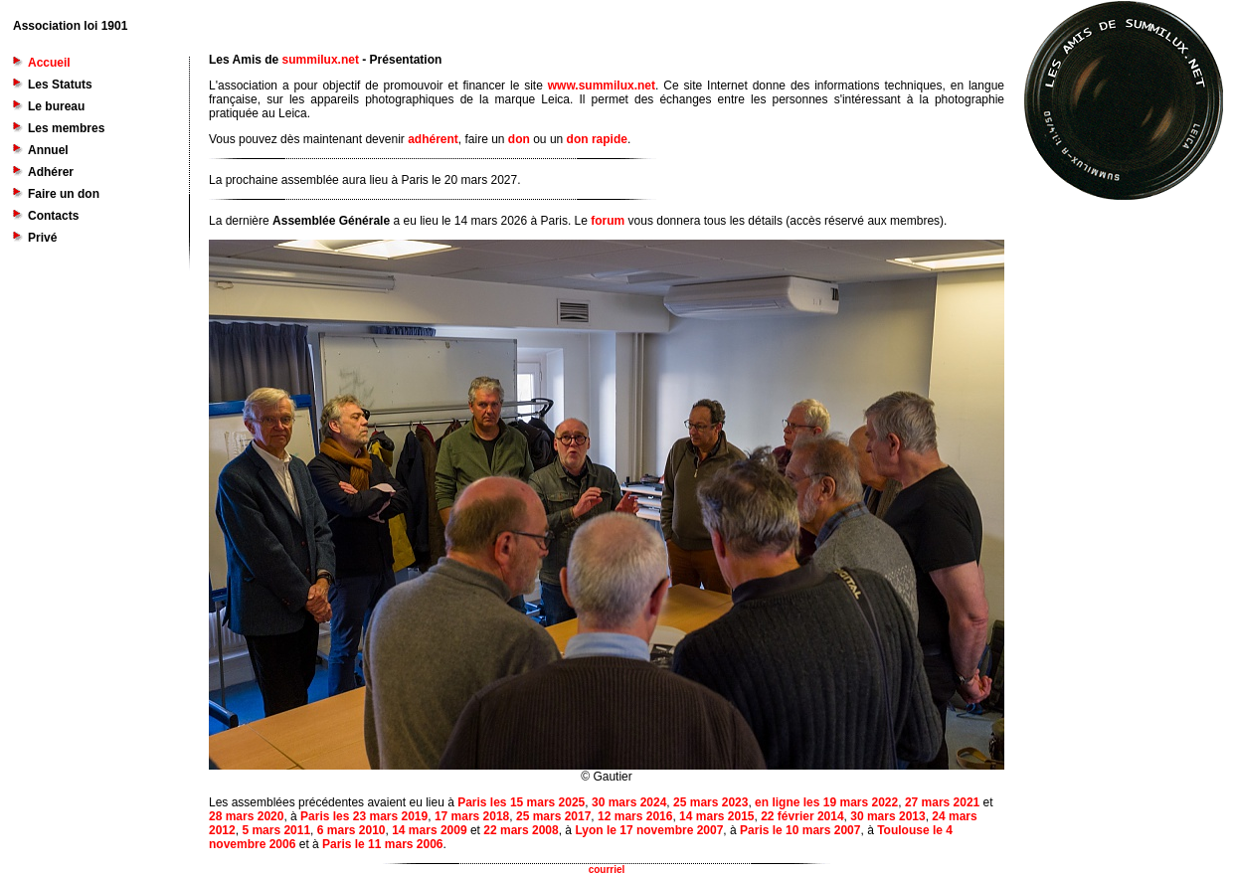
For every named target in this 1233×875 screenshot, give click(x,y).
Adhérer (51, 172)
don (519, 139)
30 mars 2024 (629, 802)
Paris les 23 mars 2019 (364, 816)
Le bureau (56, 106)
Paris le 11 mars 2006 (382, 844)
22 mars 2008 (520, 830)
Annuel (48, 150)
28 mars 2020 (246, 816)
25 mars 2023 (710, 802)
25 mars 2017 (553, 816)
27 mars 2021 (942, 802)
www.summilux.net (601, 85)
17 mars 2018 (472, 816)
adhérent (433, 139)
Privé (42, 238)
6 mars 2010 (351, 830)
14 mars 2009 (429, 830)
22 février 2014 (802, 816)
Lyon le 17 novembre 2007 (649, 830)
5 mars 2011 (276, 830)
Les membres (66, 128)
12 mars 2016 (635, 816)
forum (607, 221)
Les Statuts (60, 84)
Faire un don (63, 194)
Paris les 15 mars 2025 (521, 802)
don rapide (597, 139)
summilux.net (320, 60)
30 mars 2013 (887, 816)
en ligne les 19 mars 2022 (826, 802)
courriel (607, 869)
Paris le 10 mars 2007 (800, 830)
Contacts (53, 216)
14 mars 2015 (716, 816)
